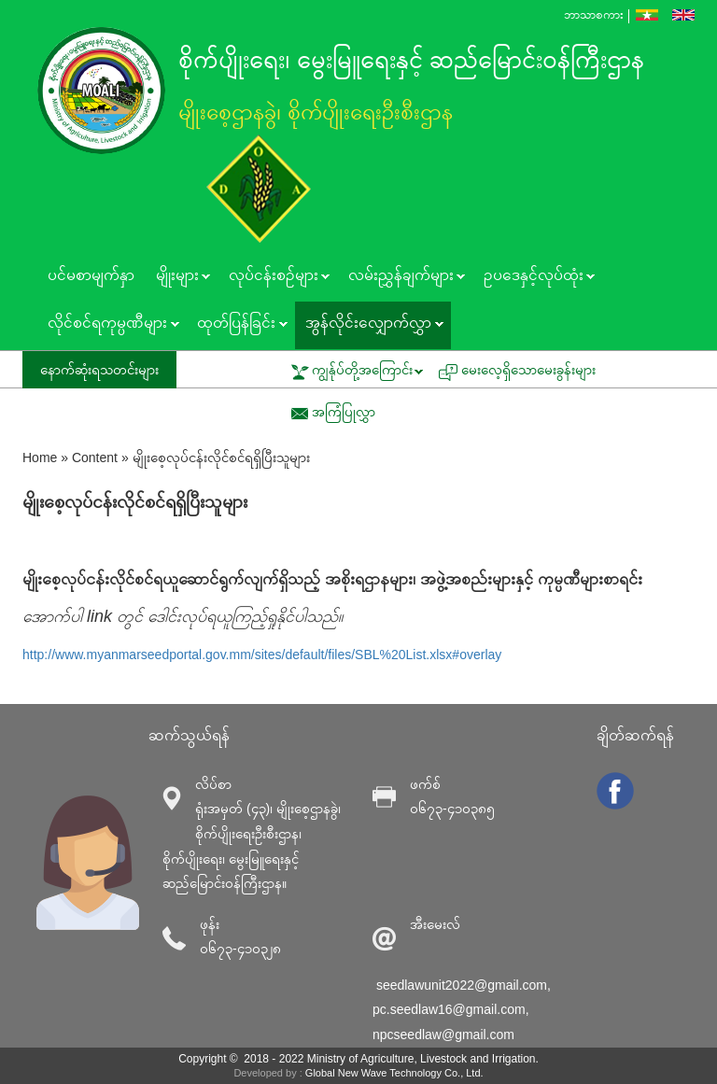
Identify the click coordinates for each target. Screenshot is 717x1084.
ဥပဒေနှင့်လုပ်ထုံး (533, 277)
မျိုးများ (177, 277)
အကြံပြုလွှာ (343, 411)
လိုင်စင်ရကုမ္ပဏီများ (108, 325)
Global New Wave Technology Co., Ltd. (394, 1072)
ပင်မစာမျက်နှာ (91, 275)
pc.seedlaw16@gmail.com (449, 1009)
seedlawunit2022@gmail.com (461, 985)
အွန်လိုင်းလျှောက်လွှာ (369, 325)
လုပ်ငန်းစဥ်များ (274, 277)
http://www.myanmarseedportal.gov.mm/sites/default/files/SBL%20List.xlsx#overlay (261, 654)
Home (39, 457)
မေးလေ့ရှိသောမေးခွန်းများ (528, 369)
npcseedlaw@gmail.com (443, 1034)
